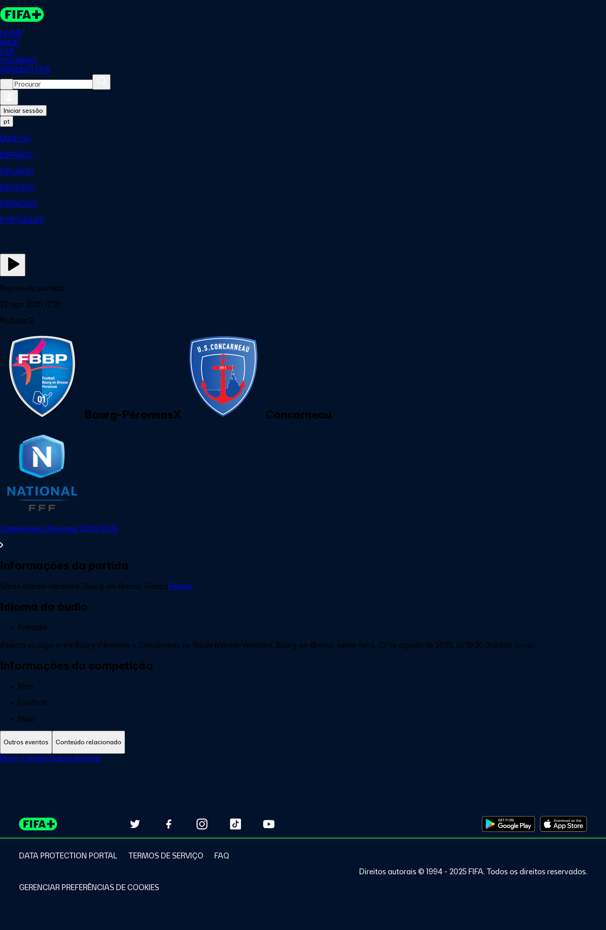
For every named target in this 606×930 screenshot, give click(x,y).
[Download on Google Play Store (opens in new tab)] (508, 824)
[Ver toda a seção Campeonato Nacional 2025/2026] (303, 536)
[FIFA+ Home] (22, 14)
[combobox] (52, 84)
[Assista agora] (12, 265)
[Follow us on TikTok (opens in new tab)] (235, 824)
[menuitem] (303, 138)
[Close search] (6, 84)
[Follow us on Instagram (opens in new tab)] (202, 824)
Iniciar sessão (23, 110)
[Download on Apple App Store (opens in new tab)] (563, 824)
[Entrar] (9, 97)
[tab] (26, 742)
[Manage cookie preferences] (89, 887)
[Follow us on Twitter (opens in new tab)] (135, 824)
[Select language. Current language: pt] (6, 121)
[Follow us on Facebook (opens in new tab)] (168, 824)
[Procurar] (101, 82)
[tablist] (303, 742)
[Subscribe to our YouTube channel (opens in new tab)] (269, 824)
